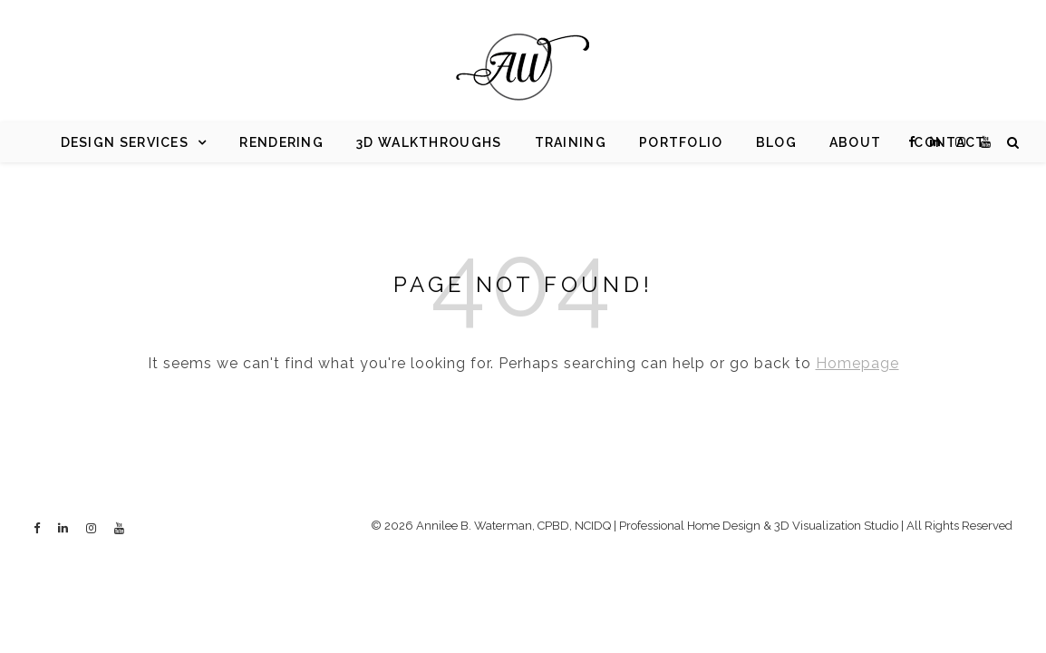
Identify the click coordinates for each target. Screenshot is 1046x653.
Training (570, 142)
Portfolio (681, 142)
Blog (776, 142)
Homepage (857, 363)
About (855, 142)
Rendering (281, 142)
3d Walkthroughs (429, 142)
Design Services (125, 142)
